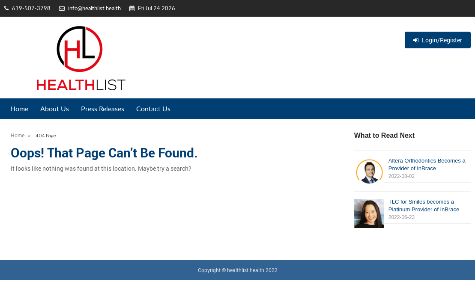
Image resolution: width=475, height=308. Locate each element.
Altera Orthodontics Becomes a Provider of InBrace (412, 168)
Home (19, 108)
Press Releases (102, 108)
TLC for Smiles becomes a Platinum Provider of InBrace (412, 209)
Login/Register (437, 40)
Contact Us (153, 108)
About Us (54, 108)
